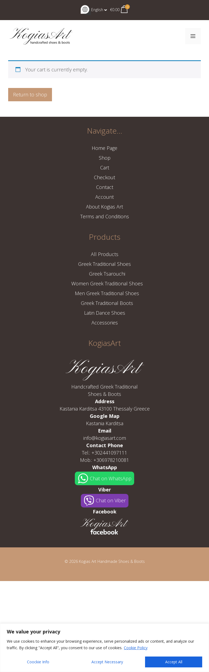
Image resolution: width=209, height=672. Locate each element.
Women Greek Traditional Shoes (107, 283)
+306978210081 (111, 460)
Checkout (104, 177)
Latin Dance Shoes (104, 313)
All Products (104, 254)
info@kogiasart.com (104, 438)
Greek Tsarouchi (107, 273)
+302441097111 (109, 452)
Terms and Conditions (104, 216)
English (91, 9)
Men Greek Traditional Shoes (107, 293)
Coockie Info (38, 661)
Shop (104, 157)
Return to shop (30, 94)
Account (104, 197)
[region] (104, 647)
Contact (104, 187)
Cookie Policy (135, 647)
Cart (104, 167)
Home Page (104, 148)
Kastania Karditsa (104, 423)
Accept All (173, 661)
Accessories (104, 322)
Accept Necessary (107, 661)
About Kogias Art (104, 206)
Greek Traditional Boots (107, 303)
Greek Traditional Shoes (104, 264)
